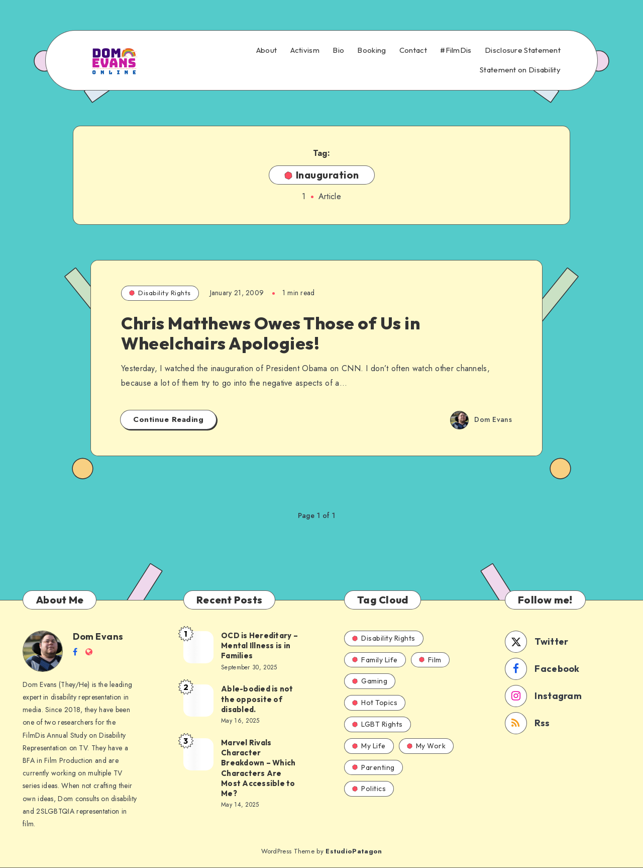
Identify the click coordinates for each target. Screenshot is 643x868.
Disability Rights (160, 293)
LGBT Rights (377, 724)
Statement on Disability (520, 69)
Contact (413, 50)
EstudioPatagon (354, 851)
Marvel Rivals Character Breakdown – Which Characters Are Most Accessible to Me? (258, 768)
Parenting (373, 767)
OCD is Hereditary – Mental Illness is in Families (259, 646)
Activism (304, 50)
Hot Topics (374, 702)
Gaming (369, 680)
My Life (369, 745)
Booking (371, 50)
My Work (426, 745)
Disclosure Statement (523, 50)
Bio (338, 50)
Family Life (375, 659)
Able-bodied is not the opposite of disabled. (257, 699)
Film (430, 659)
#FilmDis (455, 50)
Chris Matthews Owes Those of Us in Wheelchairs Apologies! (270, 333)
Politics (369, 788)
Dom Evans (98, 636)
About (266, 50)
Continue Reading (168, 419)
